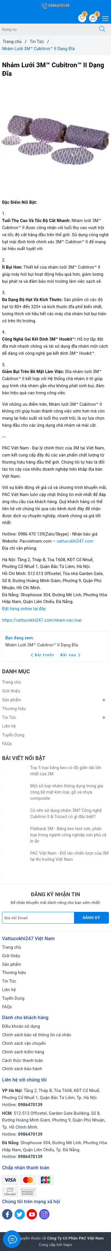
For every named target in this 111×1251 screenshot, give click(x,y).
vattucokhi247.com (75, 541)
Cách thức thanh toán (22, 1060)
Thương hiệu (14, 708)
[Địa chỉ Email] (38, 918)
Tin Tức (9, 717)
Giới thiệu (11, 691)
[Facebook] (7, 1214)
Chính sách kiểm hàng (23, 1052)
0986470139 (55, 5)
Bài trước (43, 655)
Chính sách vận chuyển (24, 1043)
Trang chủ (11, 682)
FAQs (7, 743)
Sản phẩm (11, 699)
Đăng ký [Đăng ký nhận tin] (91, 917)
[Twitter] (20, 1214)
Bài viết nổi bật (23, 758)
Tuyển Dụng (13, 735)
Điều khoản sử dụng (21, 1026)
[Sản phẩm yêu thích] (82, 18)
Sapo (67, 1244)
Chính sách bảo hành (22, 1068)
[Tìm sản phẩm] (47, 29)
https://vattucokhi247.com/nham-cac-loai (41, 620)
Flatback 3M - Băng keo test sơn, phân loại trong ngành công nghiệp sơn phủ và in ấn (68, 834)
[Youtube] (32, 1214)
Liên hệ (9, 726)
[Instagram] (44, 1214)
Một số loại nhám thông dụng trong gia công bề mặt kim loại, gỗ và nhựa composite (66, 792)
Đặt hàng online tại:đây (24, 608)
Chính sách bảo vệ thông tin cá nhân (36, 1034)
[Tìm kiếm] (102, 29)
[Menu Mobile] (104, 17)
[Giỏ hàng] (93, 18)
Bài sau (70, 655)
